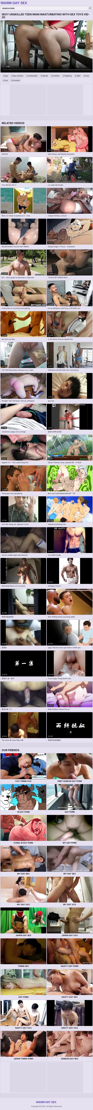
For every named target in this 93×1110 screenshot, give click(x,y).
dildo (78, 76)
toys (87, 76)
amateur (56, 76)
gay (6, 76)
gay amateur (18, 76)
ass (6, 80)
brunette (16, 80)
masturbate (32, 76)
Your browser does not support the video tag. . (46, 46)
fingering (68, 76)
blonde (45, 76)
